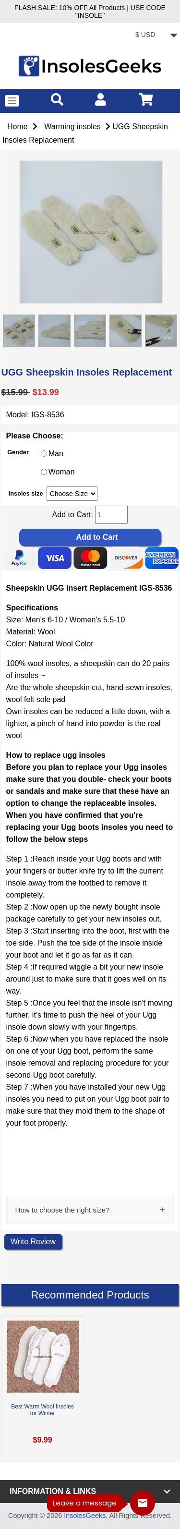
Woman (61, 472)
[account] (100, 99)
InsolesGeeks (85, 1515)
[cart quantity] (111, 515)
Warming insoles (72, 126)
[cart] (146, 99)
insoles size (26, 493)
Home (17, 126)
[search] (57, 99)
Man (55, 454)
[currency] (155, 36)
